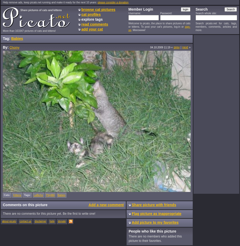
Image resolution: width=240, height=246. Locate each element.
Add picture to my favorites (155, 222)
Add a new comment (106, 205)
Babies (17, 38)
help (52, 221)
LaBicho (38, 195)
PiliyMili (50, 195)
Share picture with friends (154, 205)
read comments (94, 24)
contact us (26, 221)
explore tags (92, 19)
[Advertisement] (216, 114)
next (185, 47)
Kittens (17, 195)
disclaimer (40, 221)
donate (62, 221)
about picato (9, 221)
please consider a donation (113, 2)
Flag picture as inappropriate (156, 214)
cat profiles (91, 14)
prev (177, 47)
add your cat (92, 29)
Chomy (14, 47)
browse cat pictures (98, 10)
